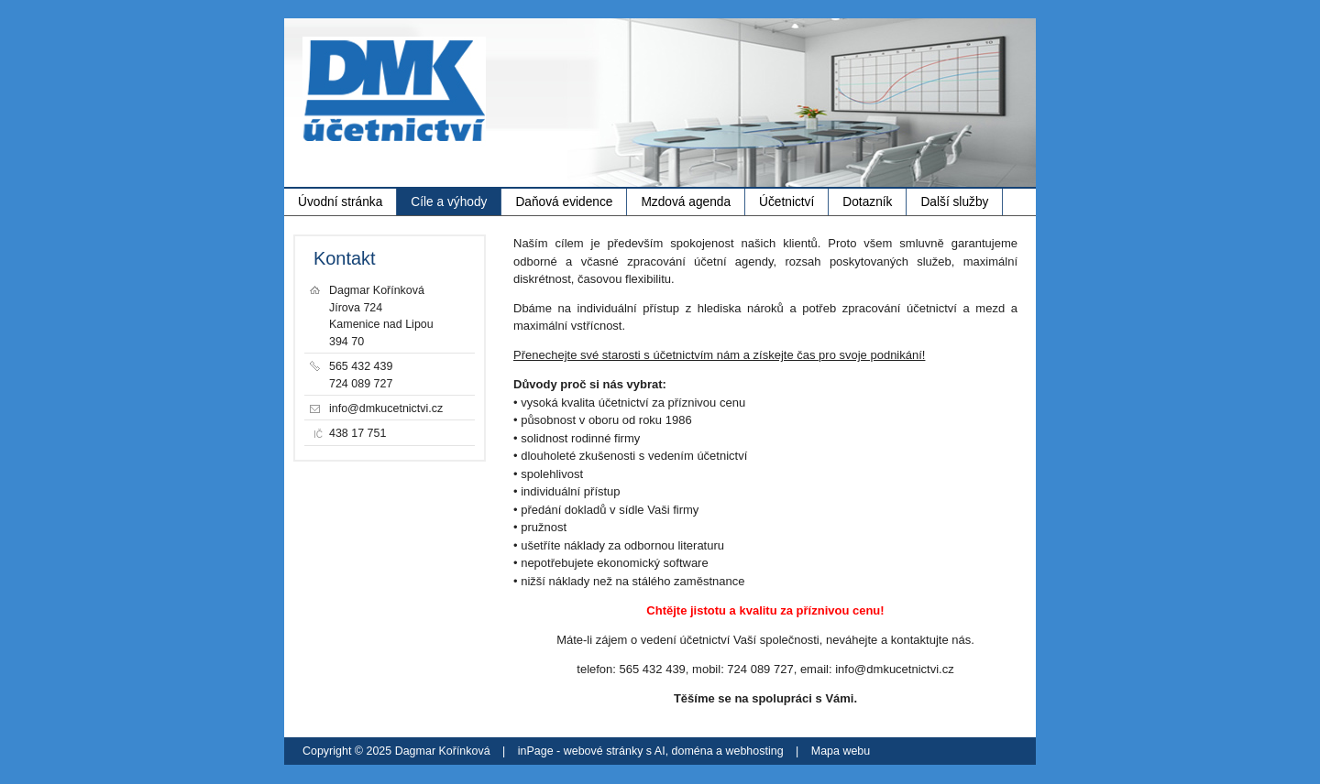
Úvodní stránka (340, 202)
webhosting (755, 751)
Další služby (954, 202)
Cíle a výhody (449, 202)
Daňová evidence (563, 202)
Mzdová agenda (686, 202)
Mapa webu (840, 751)
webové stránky (604, 751)
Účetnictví (786, 202)
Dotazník (867, 202)
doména (692, 751)
